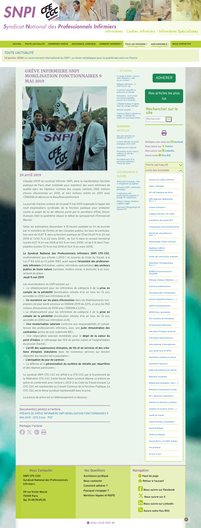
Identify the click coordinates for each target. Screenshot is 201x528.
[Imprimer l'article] (43, 433)
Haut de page (148, 476)
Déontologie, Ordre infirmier (162, 241)
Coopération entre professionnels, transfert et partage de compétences (128, 195)
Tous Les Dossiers (135, 44)
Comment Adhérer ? (110, 44)
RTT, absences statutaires (161, 396)
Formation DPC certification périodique (129, 188)
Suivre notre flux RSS (153, 511)
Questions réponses (158, 363)
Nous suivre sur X (151, 497)
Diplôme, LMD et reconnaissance (157, 249)
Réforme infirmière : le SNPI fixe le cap (126, 85)
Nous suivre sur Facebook (156, 490)
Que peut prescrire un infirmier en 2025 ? (126, 137)
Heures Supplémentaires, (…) (163, 299)
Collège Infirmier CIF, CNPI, (162, 214)
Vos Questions (94, 471)
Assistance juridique (84, 44)
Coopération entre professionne (164, 227)
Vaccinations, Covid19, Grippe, (163, 441)
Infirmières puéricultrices (161, 338)
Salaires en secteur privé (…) (163, 409)
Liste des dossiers (157, 170)
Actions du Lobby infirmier (161, 179)
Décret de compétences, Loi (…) (160, 234)
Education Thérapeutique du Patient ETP (128, 208)
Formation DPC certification (162, 293)
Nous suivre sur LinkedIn (155, 504)
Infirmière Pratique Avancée (162, 331)
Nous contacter (181, 44)
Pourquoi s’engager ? (96, 491)
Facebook (177, 142)
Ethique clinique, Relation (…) (163, 280)
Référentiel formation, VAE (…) (163, 383)
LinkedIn (168, 151)
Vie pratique (155, 447)
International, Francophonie (162, 344)
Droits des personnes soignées (163, 256)
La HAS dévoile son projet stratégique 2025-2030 (128, 143)
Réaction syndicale (158, 376)
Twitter (167, 146)
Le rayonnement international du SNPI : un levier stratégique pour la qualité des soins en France (81, 58)
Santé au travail (156, 415)
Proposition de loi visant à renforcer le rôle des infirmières (127, 153)
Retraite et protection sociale (163, 389)
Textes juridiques (157, 434)
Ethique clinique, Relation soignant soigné (127, 202)
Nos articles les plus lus (164, 96)
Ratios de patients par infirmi (163, 370)
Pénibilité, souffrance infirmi (162, 357)
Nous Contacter (41, 471)
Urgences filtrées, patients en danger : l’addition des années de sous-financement (129, 115)
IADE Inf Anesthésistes (160, 306)
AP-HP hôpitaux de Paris (161, 192)
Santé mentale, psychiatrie (161, 422)
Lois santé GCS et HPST (160, 351)
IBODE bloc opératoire (159, 312)
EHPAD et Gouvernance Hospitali (160, 272)
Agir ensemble (159, 44)
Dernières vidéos (58, 44)
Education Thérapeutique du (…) (161, 264)
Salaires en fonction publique (163, 402)
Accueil (17, 44)
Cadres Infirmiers (157, 207)
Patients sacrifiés (124, 110)
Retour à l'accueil (151, 481)
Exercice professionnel (160, 286)
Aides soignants (156, 186)
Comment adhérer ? (95, 486)
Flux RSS (165, 155)
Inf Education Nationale (160, 325)
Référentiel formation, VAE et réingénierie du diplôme (128, 182)
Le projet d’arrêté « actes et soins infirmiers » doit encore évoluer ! (128, 78)
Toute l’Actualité (35, 44)
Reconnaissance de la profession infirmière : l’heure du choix (126, 161)
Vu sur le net (155, 454)
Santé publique (156, 428)
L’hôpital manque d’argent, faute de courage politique (128, 105)
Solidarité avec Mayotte (127, 147)
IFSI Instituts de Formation (161, 318)
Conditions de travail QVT (161, 220)
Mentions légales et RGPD (99, 495)
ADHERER (164, 78)
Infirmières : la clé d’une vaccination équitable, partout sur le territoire (127, 98)
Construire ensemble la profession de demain (126, 91)
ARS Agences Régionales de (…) (161, 200)
